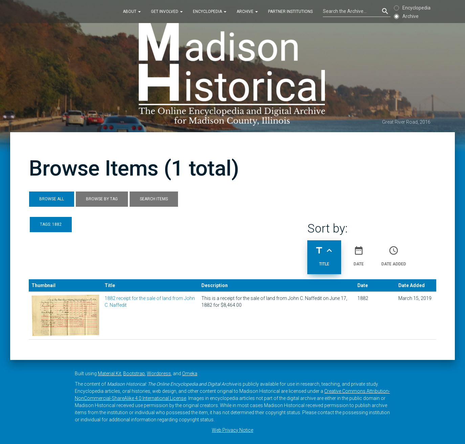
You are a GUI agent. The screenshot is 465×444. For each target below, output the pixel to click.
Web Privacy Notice (232, 430)
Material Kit (109, 373)
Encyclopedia (209, 11)
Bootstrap (134, 373)
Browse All (51, 199)
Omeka (189, 373)
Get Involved (167, 11)
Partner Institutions (290, 11)
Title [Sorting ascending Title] (324, 253)
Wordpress (159, 373)
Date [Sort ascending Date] (359, 253)
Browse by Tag (102, 199)
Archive (247, 11)
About (132, 11)
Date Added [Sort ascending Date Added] (393, 253)
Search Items (154, 199)
